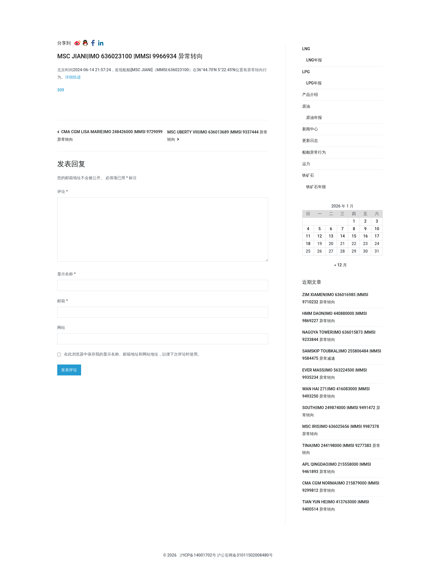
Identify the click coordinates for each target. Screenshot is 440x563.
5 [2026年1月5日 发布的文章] (319, 229)
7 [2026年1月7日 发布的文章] (342, 229)
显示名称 (66, 274)
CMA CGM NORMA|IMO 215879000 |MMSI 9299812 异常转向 (340, 487)
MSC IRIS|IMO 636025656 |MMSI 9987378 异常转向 (340, 430)
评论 (62, 191)
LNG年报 (314, 60)
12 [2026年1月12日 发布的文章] (319, 236)
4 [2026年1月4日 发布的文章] (308, 229)
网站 (61, 327)
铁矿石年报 (316, 186)
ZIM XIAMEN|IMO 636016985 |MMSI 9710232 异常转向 (335, 298)
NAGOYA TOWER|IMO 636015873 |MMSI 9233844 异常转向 (338, 336)
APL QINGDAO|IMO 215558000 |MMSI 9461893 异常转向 (336, 468)
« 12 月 (340, 265)
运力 (306, 163)
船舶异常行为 (314, 152)
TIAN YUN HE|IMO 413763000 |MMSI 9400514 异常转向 (335, 506)
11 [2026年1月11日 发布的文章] (308, 236)
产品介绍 (310, 94)
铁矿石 (308, 175)
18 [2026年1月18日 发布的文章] (308, 243)
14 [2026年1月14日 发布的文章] (342, 236)
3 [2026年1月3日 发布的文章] (377, 221)
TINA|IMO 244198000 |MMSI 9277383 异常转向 (341, 449)
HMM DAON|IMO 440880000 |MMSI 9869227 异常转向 (334, 317)
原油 (306, 106)
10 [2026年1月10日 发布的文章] (377, 229)
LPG (306, 72)
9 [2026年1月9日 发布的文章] (365, 229)
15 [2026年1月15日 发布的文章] (354, 236)
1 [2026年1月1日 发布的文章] (354, 221)
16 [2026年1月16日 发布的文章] (365, 236)
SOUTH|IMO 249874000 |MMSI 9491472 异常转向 (341, 411)
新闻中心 (310, 129)
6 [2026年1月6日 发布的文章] (331, 229)
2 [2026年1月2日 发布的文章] (365, 221)
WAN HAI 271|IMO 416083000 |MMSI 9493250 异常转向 (336, 393)
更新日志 (310, 140)
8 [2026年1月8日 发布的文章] (354, 229)
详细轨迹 (73, 77)
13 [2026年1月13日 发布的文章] (331, 236)
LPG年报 (314, 83)
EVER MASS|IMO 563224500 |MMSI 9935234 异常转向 (334, 374)
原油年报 (314, 117)
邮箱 (62, 301)
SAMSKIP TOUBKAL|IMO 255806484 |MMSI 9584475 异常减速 (341, 355)
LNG (306, 49)
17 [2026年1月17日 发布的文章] (377, 236)
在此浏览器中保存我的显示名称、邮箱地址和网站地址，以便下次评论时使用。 (132, 354)
